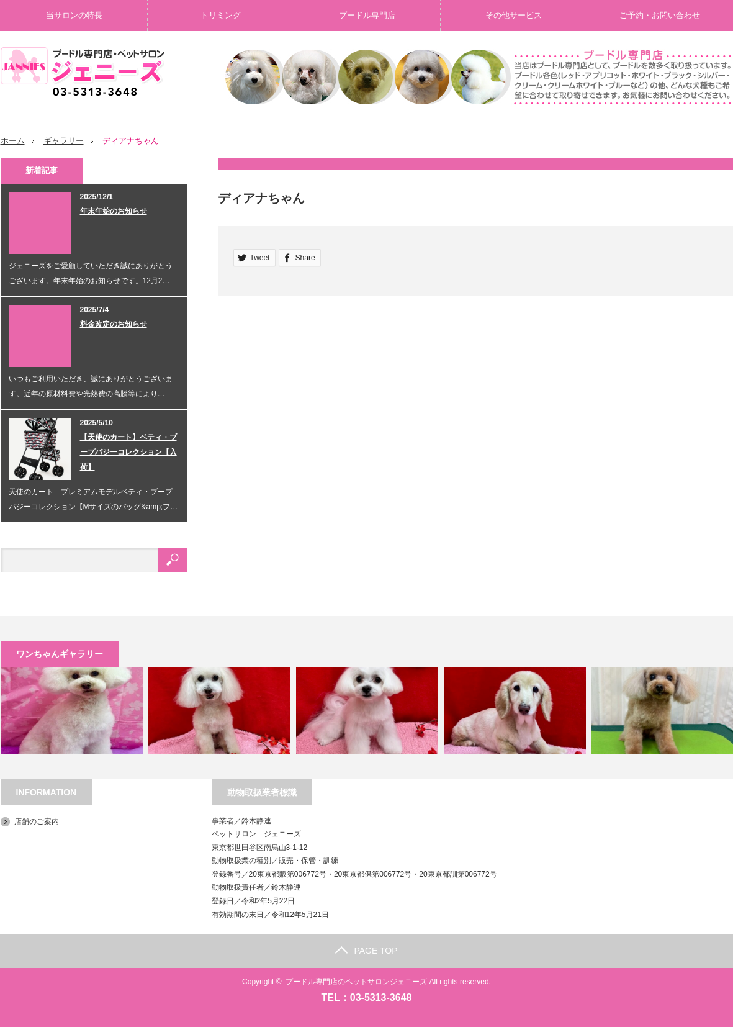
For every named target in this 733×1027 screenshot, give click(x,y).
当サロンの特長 (74, 15)
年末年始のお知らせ (113, 210)
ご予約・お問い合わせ (659, 15)
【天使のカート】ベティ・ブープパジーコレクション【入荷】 (128, 451)
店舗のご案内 (36, 821)
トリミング (220, 15)
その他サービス (513, 15)
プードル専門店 (367, 15)
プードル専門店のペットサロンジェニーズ (356, 981)
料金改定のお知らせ (113, 323)
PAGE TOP (366, 951)
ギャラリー (63, 140)
